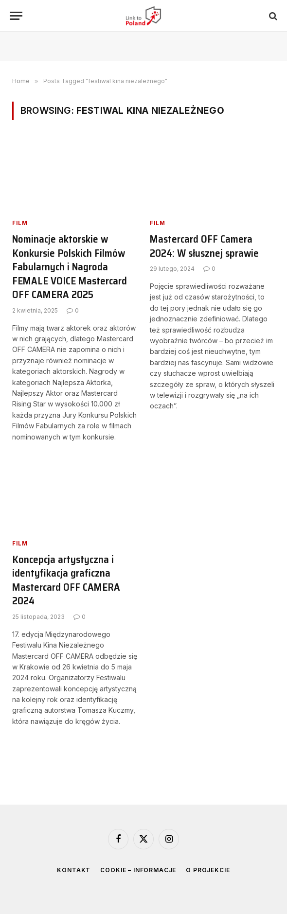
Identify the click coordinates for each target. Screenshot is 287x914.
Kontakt (73, 870)
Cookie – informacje (138, 870)
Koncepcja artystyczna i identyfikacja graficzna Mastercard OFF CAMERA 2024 (66, 580)
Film (20, 223)
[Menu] (16, 16)
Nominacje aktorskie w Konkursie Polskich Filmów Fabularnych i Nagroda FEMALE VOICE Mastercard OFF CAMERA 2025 (69, 267)
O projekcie (208, 870)
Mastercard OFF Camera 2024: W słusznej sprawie (204, 246)
